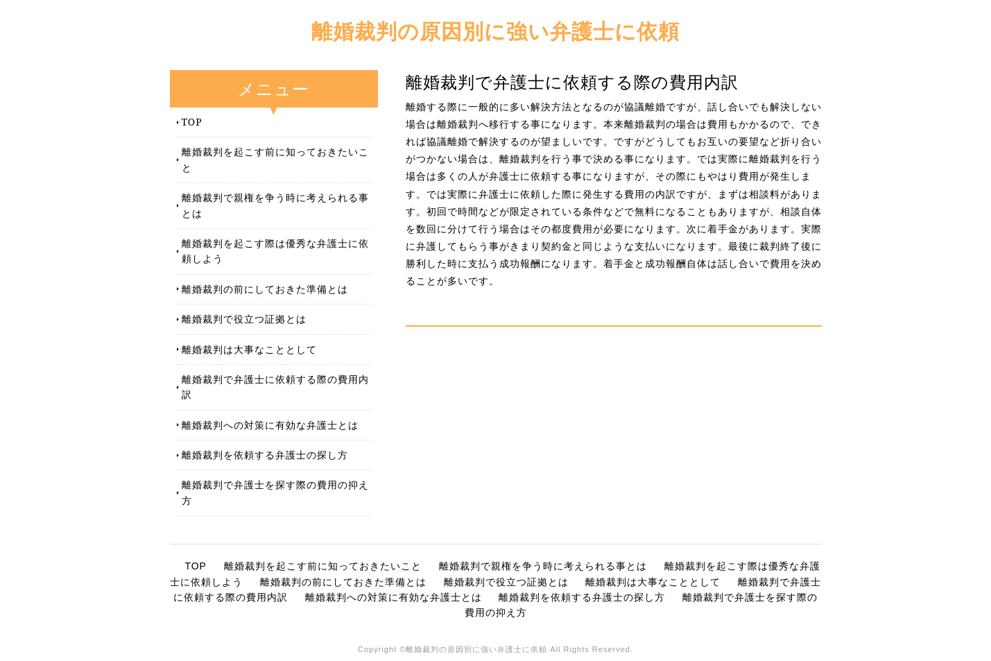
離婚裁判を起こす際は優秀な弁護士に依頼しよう (275, 251)
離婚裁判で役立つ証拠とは (244, 318)
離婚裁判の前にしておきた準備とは (265, 288)
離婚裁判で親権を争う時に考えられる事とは (275, 205)
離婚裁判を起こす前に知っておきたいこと (275, 159)
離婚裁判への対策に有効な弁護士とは (270, 424)
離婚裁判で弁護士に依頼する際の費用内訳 (275, 386)
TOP (192, 121)
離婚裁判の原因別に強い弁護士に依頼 (495, 31)
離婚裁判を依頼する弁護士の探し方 (265, 454)
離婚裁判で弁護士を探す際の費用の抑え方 (275, 492)
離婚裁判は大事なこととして (249, 349)
